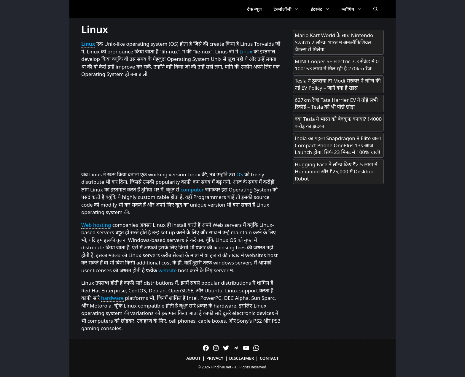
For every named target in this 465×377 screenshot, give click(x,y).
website (167, 270)
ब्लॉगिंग (354, 9)
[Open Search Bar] (375, 9)
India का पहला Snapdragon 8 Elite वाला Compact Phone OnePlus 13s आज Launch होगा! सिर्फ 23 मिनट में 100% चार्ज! (338, 145)
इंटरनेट (323, 9)
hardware (112, 297)
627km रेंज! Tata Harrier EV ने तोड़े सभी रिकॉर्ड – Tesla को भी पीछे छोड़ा (336, 103)
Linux (88, 43)
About (193, 358)
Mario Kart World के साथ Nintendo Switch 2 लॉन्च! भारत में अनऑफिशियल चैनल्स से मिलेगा (334, 42)
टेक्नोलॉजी (289, 9)
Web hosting (96, 224)
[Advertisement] (181, 124)
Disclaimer (241, 358)
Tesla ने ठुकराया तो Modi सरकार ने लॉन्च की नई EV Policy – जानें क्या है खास (338, 84)
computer (192, 189)
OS (239, 174)
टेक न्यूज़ (254, 9)
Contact (269, 358)
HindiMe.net (221, 367)
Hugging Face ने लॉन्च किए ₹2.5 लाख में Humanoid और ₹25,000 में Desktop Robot (336, 171)
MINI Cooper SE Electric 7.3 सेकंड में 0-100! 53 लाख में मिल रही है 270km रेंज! (337, 65)
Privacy (215, 358)
